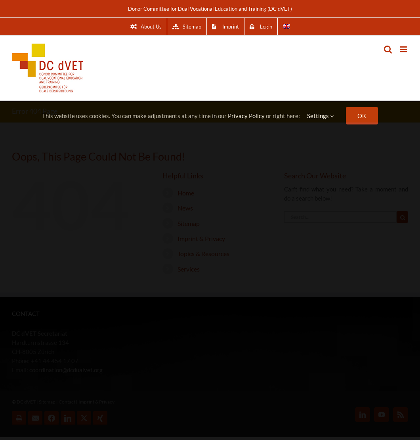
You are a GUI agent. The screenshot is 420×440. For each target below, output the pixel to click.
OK (361, 115)
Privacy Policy (246, 115)
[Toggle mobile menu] (404, 49)
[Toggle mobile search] (388, 49)
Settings (320, 115)
